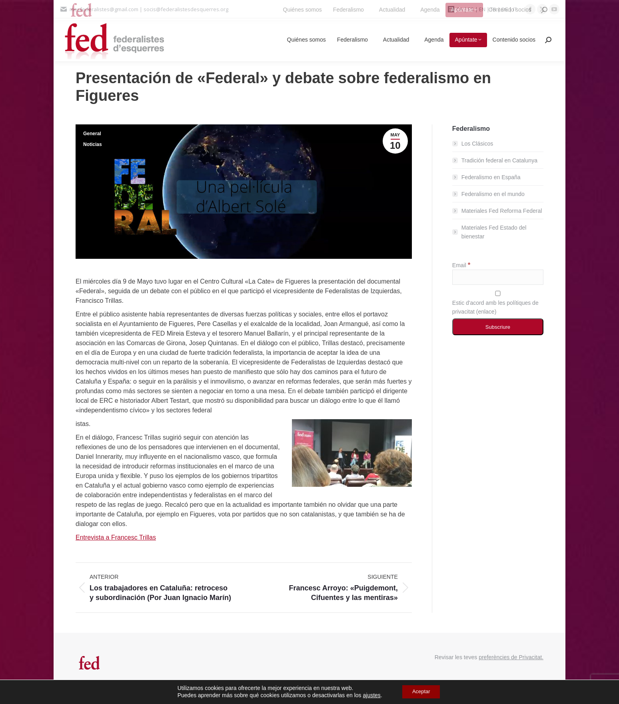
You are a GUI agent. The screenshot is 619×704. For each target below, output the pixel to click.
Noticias (92, 144)
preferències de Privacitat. (511, 657)
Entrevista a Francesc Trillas (116, 537)
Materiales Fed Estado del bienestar (494, 232)
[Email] (497, 277)
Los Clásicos (477, 143)
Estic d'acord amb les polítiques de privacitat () (497, 303)
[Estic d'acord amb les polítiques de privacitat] (497, 293)
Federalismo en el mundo (493, 194)
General (92, 133)
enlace (486, 311)
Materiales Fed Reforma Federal (501, 211)
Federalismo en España (491, 177)
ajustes (368, 695)
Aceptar (421, 691)
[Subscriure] (497, 326)
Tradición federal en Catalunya (499, 160)
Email (461, 265)
